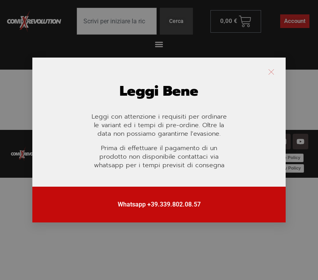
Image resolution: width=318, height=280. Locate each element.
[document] (159, 140)
